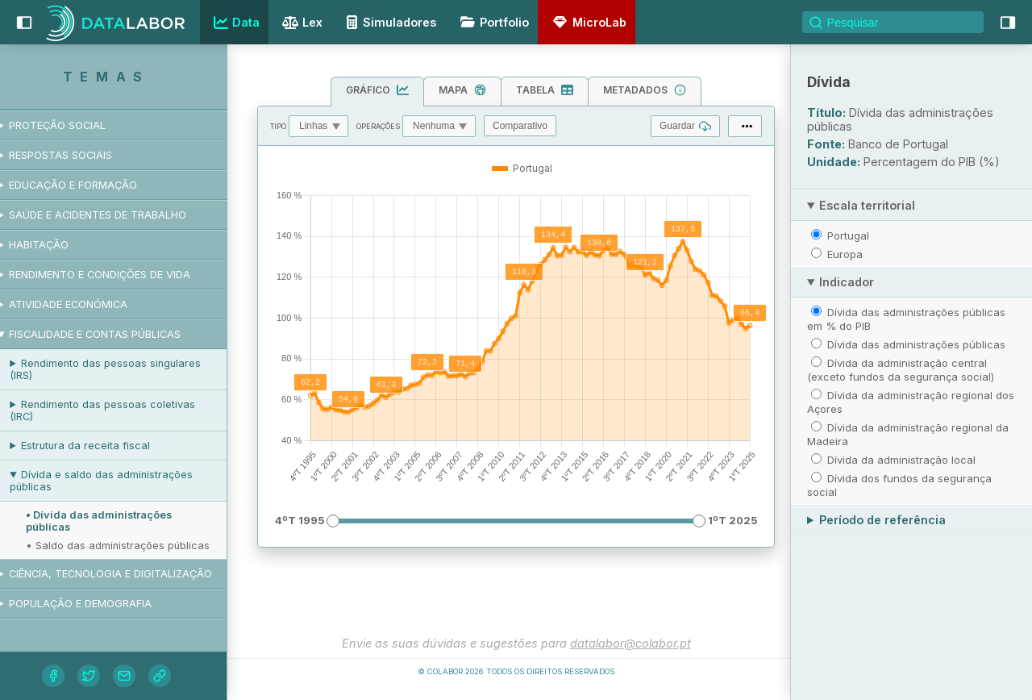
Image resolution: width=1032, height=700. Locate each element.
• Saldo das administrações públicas (132, 546)
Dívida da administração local (901, 459)
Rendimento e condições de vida (114, 275)
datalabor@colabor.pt (630, 643)
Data (235, 22)
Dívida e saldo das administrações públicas (115, 481)
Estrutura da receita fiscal (99, 446)
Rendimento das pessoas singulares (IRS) (119, 369)
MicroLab (586, 22)
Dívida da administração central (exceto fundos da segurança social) (900, 369)
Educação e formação (87, 185)
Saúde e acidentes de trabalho (112, 215)
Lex (300, 23)
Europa (845, 254)
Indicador (846, 282)
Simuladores (388, 22)
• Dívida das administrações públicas (113, 521)
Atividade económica (82, 304)
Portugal (848, 235)
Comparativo (520, 125)
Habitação (53, 245)
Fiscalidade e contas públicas (109, 334)
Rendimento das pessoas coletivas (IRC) (117, 410)
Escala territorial (867, 205)
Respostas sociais (75, 155)
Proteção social (71, 125)
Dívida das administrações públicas (916, 344)
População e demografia (94, 604)
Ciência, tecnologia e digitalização (125, 574)
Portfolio (492, 22)
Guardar (685, 126)
